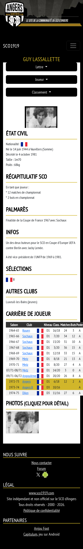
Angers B (27, 387)
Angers (26, 381)
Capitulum (30, 534)
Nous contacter (42, 462)
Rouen (26, 330)
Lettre (40, 66)
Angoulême (29, 376)
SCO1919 (11, 46)
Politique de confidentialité (41, 510)
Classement (40, 92)
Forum (41, 468)
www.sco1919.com (41, 492)
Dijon (25, 393)
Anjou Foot (41, 528)
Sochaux (27, 336)
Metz (25, 358)
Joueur (40, 79)
